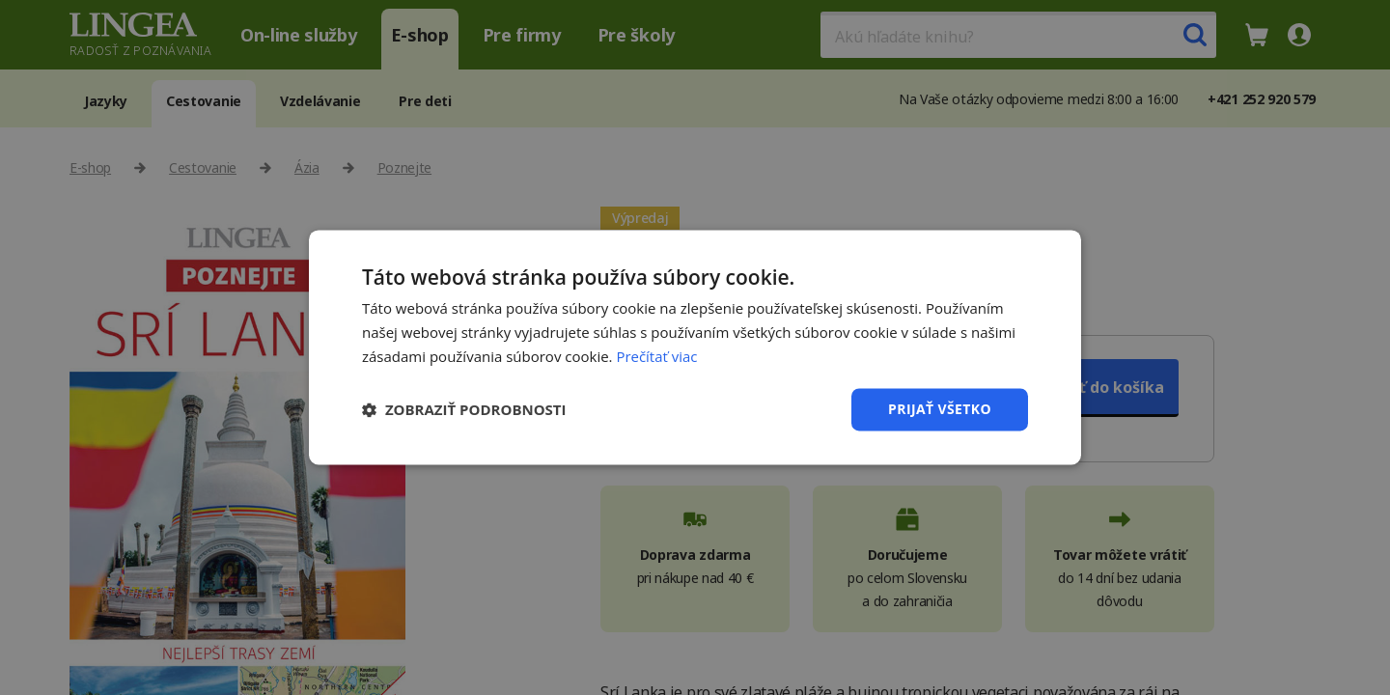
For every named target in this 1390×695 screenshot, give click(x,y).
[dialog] (695, 347)
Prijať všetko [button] (939, 409)
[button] (464, 409)
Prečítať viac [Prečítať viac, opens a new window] (656, 356)
